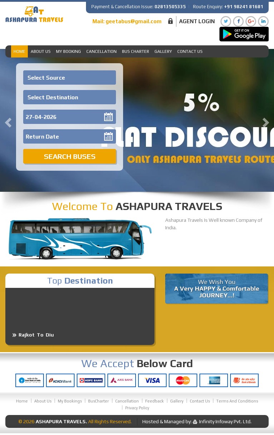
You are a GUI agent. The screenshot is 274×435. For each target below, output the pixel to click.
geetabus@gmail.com (134, 21)
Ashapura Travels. (61, 421)
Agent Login (197, 21)
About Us (41, 51)
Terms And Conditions (237, 401)
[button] (7, 120)
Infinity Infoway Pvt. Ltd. (225, 421)
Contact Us (190, 51)
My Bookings (70, 401)
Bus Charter (135, 51)
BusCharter (98, 401)
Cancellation (101, 51)
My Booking (68, 51)
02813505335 (170, 6)
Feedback (154, 401)
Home (19, 51)
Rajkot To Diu (36, 338)
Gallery (163, 51)
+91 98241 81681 (243, 6)
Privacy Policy (137, 408)
